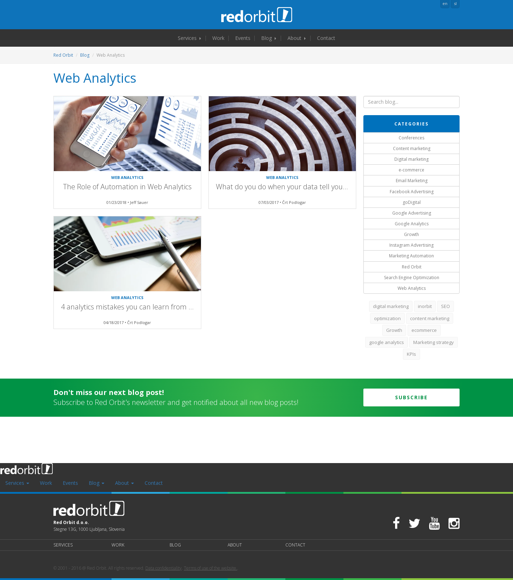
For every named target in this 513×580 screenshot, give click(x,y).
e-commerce (411, 170)
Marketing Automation (411, 256)
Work (218, 38)
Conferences (411, 138)
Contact (326, 38)
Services (189, 38)
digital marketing (391, 306)
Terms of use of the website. (210, 568)
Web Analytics (412, 288)
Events (242, 38)
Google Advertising (411, 213)
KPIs (411, 354)
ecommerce (424, 330)
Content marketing (411, 148)
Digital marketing (411, 159)
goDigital (412, 202)
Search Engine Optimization (411, 277)
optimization (387, 318)
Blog (268, 38)
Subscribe (411, 397)
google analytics (386, 342)
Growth (411, 234)
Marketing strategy (433, 342)
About (296, 38)
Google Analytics (412, 224)
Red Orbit (63, 55)
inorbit (425, 306)
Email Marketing (412, 181)
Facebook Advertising (412, 192)
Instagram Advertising (411, 245)
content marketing (429, 318)
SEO (445, 306)
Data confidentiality (163, 568)
